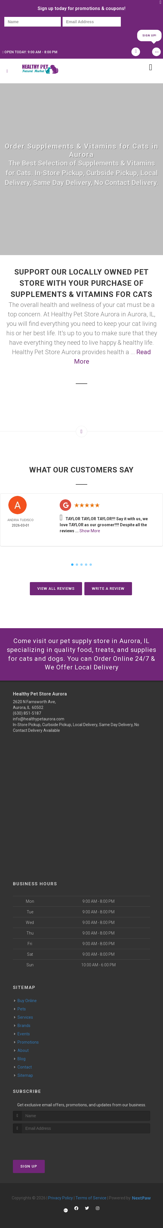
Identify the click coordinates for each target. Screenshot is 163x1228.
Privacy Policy (60, 1198)
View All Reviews (56, 588)
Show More (89, 531)
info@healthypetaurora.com (38, 719)
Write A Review (108, 588)
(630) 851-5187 (27, 713)
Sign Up (28, 1166)
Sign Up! (149, 35)
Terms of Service (90, 1198)
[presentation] (24, 35)
